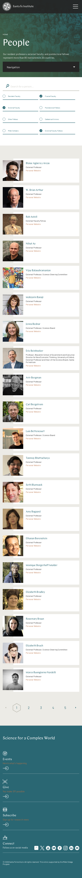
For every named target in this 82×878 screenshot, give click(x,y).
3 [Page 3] (41, 708)
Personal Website (33, 170)
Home (5, 35)
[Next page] (76, 708)
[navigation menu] (75, 7)
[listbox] (41, 67)
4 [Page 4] (53, 708)
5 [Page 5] (65, 708)
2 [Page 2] (29, 708)
